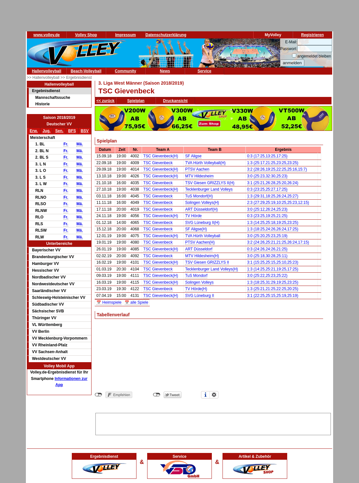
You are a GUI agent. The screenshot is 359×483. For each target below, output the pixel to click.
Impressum (125, 35)
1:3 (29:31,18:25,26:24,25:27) (272, 196)
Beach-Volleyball (86, 71)
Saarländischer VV (49, 291)
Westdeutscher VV (49, 358)
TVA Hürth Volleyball (202, 236)
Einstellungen (214, 395)
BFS (72, 131)
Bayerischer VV (46, 250)
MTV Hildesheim (199, 176)
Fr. (65, 144)
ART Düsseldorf (198, 249)
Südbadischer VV (48, 304)
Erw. (34, 131)
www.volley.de (46, 35)
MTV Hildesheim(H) (202, 256)
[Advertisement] (213, 423)
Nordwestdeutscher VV (53, 284)
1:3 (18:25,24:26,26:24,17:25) (272, 229)
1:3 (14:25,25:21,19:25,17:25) (272, 269)
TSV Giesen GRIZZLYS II (207, 262)
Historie (42, 104)
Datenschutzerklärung (166, 35)
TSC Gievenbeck (158, 163)
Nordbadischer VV (49, 277)
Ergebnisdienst (46, 91)
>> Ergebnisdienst (76, 77)
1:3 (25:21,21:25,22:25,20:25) (272, 289)
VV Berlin (40, 331)
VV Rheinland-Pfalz (49, 345)
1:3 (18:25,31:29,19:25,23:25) (272, 282)
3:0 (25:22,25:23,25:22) (267, 275)
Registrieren (312, 35)
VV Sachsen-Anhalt (50, 352)
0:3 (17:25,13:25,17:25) (267, 156)
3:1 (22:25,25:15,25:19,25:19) (272, 295)
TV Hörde (193, 216)
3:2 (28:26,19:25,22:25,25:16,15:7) (277, 169)
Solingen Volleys (199, 282)
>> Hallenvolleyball (43, 77)
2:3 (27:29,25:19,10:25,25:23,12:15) (278, 202)
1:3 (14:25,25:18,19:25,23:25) (272, 222)
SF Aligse (193, 156)
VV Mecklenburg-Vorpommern (59, 338)
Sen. (59, 131)
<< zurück (105, 101)
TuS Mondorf (196, 275)
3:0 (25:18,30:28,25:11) (267, 256)
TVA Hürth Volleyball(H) (205, 163)
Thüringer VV (44, 318)
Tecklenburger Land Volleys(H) (211, 269)
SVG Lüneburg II (199, 295)
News (165, 71)
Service (205, 71)
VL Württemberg (47, 324)
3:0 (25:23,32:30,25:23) (267, 176)
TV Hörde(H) (196, 289)
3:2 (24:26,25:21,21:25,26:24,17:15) (278, 242)
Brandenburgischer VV (53, 257)
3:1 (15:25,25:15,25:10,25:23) (272, 262)
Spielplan (135, 101)
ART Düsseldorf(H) (201, 209)
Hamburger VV (45, 263)
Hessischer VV (45, 270)
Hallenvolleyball (46, 71)
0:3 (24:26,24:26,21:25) (267, 249)
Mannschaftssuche (52, 97)
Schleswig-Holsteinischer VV (58, 297)
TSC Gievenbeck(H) (160, 156)
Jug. (46, 131)
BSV (85, 131)
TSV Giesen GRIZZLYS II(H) (209, 183)
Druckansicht (175, 101)
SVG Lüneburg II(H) (202, 222)
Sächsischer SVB (48, 311)
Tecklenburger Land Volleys (209, 189)
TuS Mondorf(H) (199, 196)
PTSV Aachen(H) (199, 242)
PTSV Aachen (197, 169)
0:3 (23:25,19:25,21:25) (267, 216)
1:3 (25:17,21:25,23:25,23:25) (272, 163)
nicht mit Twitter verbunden (156, 395)
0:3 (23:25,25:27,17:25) (267, 189)
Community (125, 71)
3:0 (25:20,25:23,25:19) (267, 236)
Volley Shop (86, 35)
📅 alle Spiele (136, 302)
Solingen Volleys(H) (202, 202)
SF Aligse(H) (196, 229)
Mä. (79, 144)
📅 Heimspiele (109, 302)
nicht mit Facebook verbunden (98, 395)
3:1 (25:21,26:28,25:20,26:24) (272, 183)
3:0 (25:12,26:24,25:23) (267, 209)
